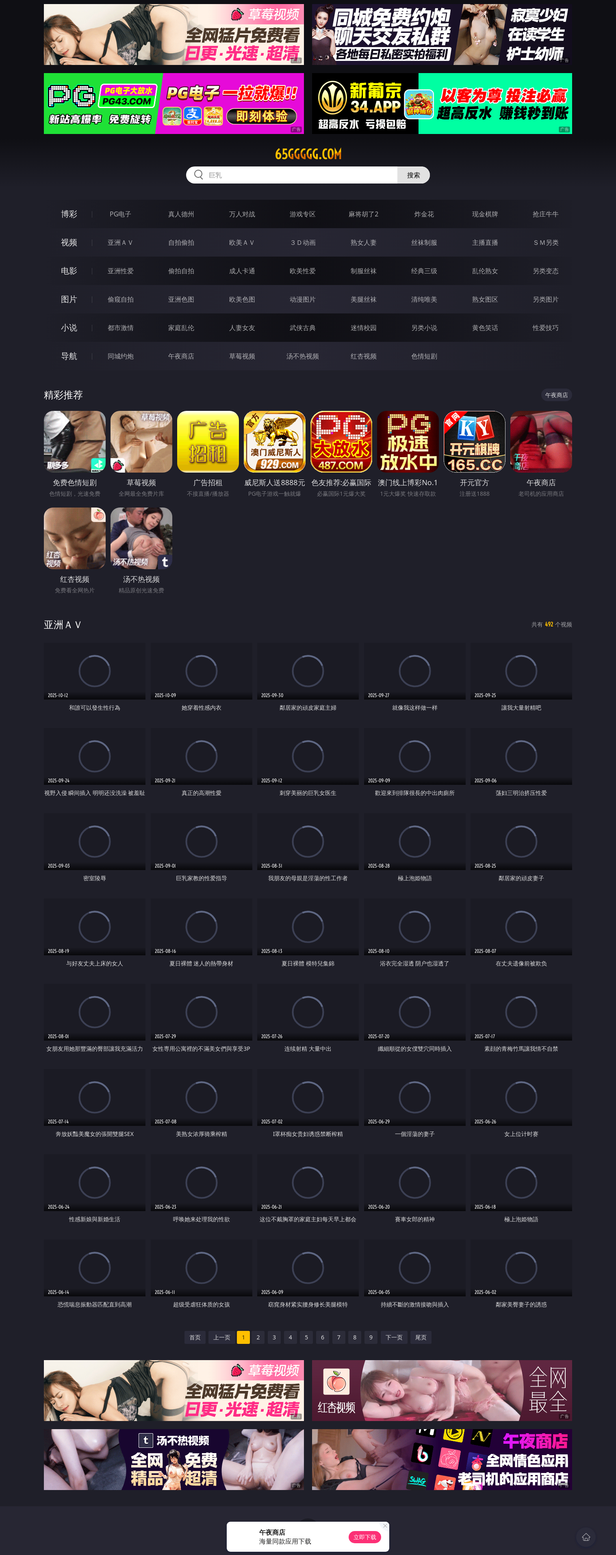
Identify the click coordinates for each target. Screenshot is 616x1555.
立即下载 (365, 1537)
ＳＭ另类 (546, 242)
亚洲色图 (181, 299)
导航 (69, 355)
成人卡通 (242, 270)
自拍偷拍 (181, 242)
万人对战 (242, 213)
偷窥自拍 (121, 299)
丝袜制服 (424, 242)
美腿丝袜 (364, 299)
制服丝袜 (364, 270)
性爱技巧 (546, 327)
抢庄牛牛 (546, 213)
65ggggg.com (308, 154)
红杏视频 (364, 356)
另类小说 (424, 327)
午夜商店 (181, 356)
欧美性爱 (303, 270)
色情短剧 (424, 356)
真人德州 (181, 213)
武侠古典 (303, 327)
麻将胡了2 (363, 213)
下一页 (394, 1337)
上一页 (221, 1337)
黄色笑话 (485, 327)
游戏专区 (303, 213)
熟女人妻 (364, 242)
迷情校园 (364, 327)
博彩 (69, 213)
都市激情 (121, 327)
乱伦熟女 (485, 270)
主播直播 (485, 242)
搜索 (413, 175)
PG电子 (120, 213)
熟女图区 (485, 299)
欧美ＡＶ (242, 242)
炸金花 (424, 213)
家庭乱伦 (181, 327)
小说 (69, 327)
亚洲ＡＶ (121, 242)
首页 (195, 1337)
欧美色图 (242, 299)
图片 (69, 299)
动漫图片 (303, 299)
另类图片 (546, 299)
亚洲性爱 (121, 270)
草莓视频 (242, 356)
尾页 (421, 1337)
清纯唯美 (424, 299)
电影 (69, 270)
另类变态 (546, 270)
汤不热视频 (302, 356)
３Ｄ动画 (303, 242)
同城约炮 (121, 356)
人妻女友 (242, 327)
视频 (69, 242)
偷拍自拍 (181, 270)
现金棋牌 (485, 213)
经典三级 (424, 270)
